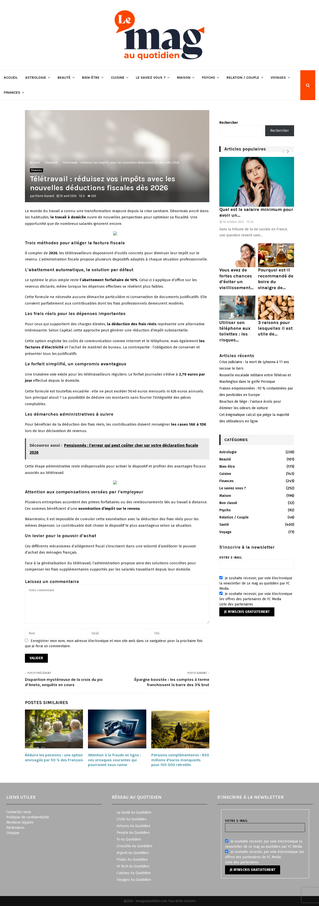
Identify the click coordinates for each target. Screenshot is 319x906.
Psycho (208, 77)
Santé (224, 524)
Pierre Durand (44, 196)
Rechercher (228, 123)
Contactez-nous (18, 812)
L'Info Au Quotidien (132, 819)
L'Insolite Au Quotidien (134, 846)
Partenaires (15, 828)
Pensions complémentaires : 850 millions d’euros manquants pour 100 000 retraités (180, 760)
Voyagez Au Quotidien (134, 880)
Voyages (278, 77)
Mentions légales (20, 822)
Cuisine (117, 77)
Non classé (228, 503)
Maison (183, 77)
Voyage (225, 532)
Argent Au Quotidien (133, 853)
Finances (12, 92)
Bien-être (90, 77)
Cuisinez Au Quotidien (134, 873)
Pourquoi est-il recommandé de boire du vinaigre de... (275, 278)
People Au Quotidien (133, 833)
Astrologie (35, 77)
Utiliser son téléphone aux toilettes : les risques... (234, 331)
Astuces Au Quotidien (133, 826)
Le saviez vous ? (150, 77)
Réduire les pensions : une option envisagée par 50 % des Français (54, 757)
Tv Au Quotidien (129, 839)
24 (249, 222)
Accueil (11, 77)
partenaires (244, 604)
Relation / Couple (243, 77)
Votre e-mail (256, 561)
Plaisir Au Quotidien (132, 859)
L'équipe (12, 833)
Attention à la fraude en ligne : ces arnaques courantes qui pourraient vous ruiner (114, 760)
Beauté (64, 77)
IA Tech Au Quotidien (133, 866)
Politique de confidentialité (27, 817)
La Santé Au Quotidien (134, 812)
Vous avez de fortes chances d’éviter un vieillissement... (236, 278)
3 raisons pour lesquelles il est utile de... (275, 328)
